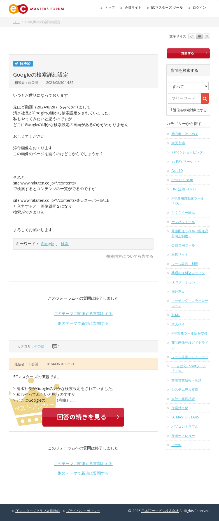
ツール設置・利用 (184, 263)
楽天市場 (178, 143)
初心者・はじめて (184, 133)
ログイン (199, 7)
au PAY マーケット (185, 161)
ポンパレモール (183, 221)
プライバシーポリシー (83, 510)
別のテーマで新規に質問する (83, 323)
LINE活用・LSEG (183, 189)
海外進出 (178, 291)
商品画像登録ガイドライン (189, 345)
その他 (39, 346)
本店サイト (179, 254)
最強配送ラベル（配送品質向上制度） (189, 233)
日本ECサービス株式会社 (160, 510)
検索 (65, 243)
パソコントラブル (184, 426)
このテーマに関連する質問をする (83, 313)
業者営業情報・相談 (186, 380)
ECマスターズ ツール (167, 7)
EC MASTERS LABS (185, 417)
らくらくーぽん (183, 212)
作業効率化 (179, 408)
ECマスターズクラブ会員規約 (37, 510)
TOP (16, 22)
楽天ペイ (178, 324)
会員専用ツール (183, 245)
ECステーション (183, 282)
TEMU (175, 314)
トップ (110, 7)
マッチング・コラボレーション (189, 303)
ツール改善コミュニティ (189, 356)
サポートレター (183, 435)
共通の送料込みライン (188, 273)
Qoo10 (177, 170)
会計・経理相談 (183, 398)
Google (47, 243)
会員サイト (133, 7)
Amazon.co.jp (182, 179)
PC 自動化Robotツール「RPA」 (188, 368)
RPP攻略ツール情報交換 (189, 333)
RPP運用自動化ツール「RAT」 (187, 201)
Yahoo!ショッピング (187, 152)
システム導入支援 (184, 389)
